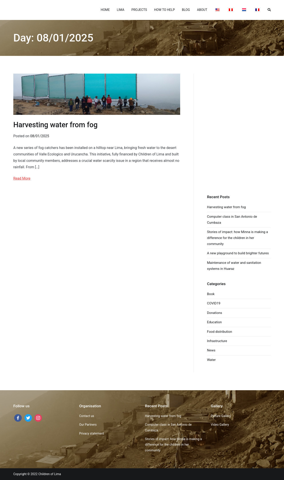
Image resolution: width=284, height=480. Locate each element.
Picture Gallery (221, 416)
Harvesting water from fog (55, 125)
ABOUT (202, 10)
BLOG (186, 10)
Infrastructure (217, 341)
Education (214, 322)
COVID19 (213, 303)
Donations (214, 313)
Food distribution (219, 332)
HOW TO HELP (164, 10)
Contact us (86, 416)
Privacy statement (91, 433)
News (211, 350)
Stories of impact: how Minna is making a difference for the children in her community (237, 238)
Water (211, 360)
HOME (105, 10)
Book (211, 294)
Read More (21, 178)
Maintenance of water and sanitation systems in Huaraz (234, 266)
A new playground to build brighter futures (238, 253)
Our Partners (88, 424)
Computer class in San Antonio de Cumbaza (232, 220)
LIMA (120, 10)
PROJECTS (139, 10)
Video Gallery (220, 424)
